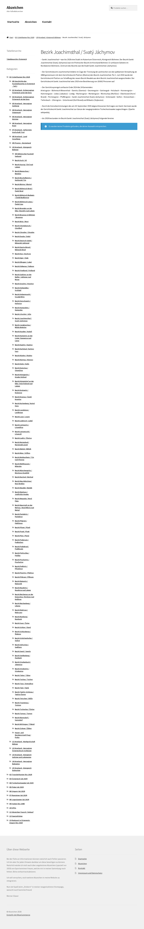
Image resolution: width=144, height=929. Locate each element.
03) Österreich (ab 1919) (18, 779)
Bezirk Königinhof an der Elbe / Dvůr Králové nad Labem (24, 383)
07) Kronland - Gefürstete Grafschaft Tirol (22, 131)
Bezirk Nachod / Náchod (24, 477)
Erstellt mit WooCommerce (18, 915)
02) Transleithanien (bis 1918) (20, 774)
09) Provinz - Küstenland (21, 143)
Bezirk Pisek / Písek (22, 531)
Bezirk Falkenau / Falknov (24, 266)
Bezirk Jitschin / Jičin (23, 314)
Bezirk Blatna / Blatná (23, 184)
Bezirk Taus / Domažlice (24, 684)
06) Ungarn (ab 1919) (17, 791)
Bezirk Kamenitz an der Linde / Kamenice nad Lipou (23, 338)
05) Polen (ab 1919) (16, 787)
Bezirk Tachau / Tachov (24, 679)
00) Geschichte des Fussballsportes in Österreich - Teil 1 (23, 83)
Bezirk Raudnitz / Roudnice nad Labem (23, 589)
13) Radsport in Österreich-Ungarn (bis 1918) (19, 821)
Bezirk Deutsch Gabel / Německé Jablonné (23, 241)
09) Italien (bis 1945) (17, 804)
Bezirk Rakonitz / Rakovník (21, 582)
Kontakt (47, 22)
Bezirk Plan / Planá (22, 536)
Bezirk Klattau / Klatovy (24, 360)
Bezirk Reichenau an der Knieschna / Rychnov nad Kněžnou (24, 596)
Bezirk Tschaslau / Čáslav (24, 709)
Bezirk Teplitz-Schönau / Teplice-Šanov (24, 693)
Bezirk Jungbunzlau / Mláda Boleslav (23, 326)
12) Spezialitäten (16, 816)
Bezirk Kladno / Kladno (23, 355)
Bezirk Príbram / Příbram (24, 577)
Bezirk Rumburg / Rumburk (21, 618)
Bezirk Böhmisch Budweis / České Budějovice (24, 196)
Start (11, 37)
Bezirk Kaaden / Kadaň (23, 331)
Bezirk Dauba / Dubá (22, 236)
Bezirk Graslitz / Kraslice (24, 284)
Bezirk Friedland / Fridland (25, 270)
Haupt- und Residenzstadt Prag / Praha (23, 735)
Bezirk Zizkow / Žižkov (23, 728)
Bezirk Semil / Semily (23, 651)
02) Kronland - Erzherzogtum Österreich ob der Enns (23, 98)
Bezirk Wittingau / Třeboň (25, 724)
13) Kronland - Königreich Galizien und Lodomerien (21, 756)
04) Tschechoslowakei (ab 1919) (21, 783)
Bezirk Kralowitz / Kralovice (21, 391)
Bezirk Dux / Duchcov (23, 254)
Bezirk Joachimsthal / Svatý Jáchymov (23, 319)
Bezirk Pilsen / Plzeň (22, 527)
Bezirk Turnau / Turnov (23, 713)
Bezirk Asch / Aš (21, 160)
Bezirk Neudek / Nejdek (23, 488)
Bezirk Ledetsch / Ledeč (24, 421)
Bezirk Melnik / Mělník (23, 449)
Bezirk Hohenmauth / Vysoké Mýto (23, 295)
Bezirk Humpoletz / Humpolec (22, 309)
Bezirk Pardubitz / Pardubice (21, 515)
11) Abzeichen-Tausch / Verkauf (21, 812)
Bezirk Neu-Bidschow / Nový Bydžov (23, 482)
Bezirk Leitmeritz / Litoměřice (22, 426)
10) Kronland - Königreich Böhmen (48, 37)
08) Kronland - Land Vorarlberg (19, 137)
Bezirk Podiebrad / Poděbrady (22, 547)
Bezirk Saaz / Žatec (22, 623)
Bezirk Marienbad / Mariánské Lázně (22, 443)
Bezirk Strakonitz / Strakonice (22, 670)
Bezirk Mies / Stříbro (22, 453)
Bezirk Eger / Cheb (21, 258)
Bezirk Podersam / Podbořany (22, 541)
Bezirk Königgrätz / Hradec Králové (22, 375)
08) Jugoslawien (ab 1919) (19, 799)
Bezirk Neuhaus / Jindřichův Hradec (22, 493)
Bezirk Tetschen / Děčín (24, 698)
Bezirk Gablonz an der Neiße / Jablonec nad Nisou (23, 277)
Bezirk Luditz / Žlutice (23, 438)
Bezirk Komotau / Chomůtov (21, 369)
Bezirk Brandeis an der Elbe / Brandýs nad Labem (25, 209)
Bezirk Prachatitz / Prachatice (22, 561)
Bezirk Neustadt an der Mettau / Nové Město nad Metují (24, 507)
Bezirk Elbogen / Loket (23, 262)
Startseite (13, 22)
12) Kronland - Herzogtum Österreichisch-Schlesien (22, 749)
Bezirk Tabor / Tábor (22, 675)
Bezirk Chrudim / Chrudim (24, 232)
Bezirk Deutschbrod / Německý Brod (23, 248)
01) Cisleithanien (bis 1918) (24, 37)
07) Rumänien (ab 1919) (18, 795)
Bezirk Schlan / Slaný (23, 627)
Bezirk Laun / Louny (22, 417)
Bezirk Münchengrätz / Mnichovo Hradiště (23, 471)
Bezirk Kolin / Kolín (22, 364)
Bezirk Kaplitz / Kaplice (23, 345)
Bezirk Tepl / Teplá (22, 688)
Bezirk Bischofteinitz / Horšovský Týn (23, 179)
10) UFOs (12, 808)
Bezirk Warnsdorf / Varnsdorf (22, 718)
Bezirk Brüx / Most (22, 221)
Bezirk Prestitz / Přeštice (24, 573)
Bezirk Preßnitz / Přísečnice (21, 567)
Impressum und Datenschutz (90, 873)
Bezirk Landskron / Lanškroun (22, 411)
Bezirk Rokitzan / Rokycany (21, 611)
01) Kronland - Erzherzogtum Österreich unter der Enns (23, 91)
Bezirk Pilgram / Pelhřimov (21, 522)
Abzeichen (15, 7)
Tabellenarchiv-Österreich (17, 59)
